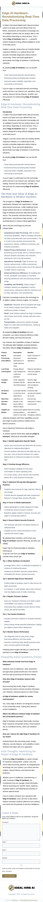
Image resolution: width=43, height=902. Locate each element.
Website (4, 858)
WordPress (15, 900)
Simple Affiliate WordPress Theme (28, 900)
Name (4, 842)
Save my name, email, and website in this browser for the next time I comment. (21, 870)
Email (4, 850)
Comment (5, 822)
